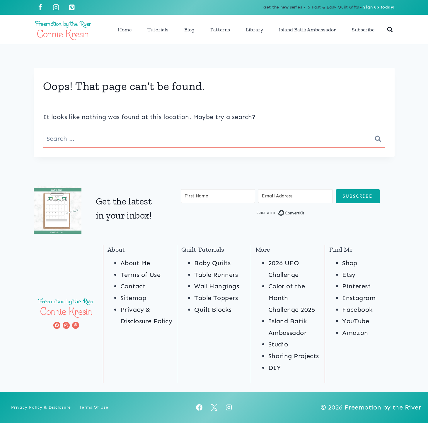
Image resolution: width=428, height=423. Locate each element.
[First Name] (218, 196)
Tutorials (157, 29)
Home (125, 29)
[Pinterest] (71, 7)
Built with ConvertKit (304, 214)
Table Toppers (216, 298)
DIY (274, 368)
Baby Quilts (212, 263)
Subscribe (363, 29)
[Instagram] (56, 7)
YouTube (355, 321)
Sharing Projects (293, 356)
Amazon (355, 333)
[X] (214, 407)
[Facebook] (40, 7)
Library (254, 29)
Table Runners (216, 275)
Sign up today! (378, 7)
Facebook (357, 310)
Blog (189, 29)
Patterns (220, 29)
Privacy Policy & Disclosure (41, 407)
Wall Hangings (216, 286)
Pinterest (356, 286)
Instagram (359, 298)
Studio (278, 344)
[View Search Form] (390, 29)
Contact (132, 286)
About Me (135, 263)
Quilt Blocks (212, 310)
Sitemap (133, 298)
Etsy (349, 275)
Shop (349, 263)
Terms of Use (140, 275)
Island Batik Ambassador (307, 29)
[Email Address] (295, 196)
